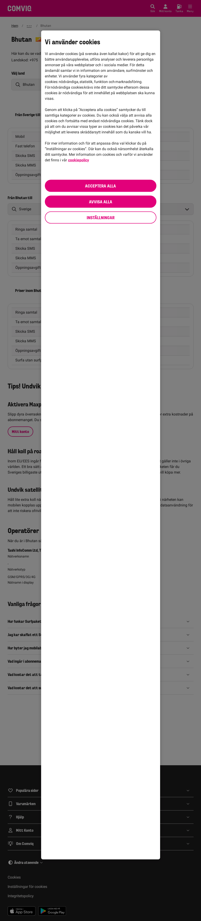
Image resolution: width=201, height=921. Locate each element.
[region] (100, 444)
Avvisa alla (100, 201)
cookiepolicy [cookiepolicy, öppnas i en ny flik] (78, 160)
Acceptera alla (100, 185)
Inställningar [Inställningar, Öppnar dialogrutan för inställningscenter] (101, 217)
